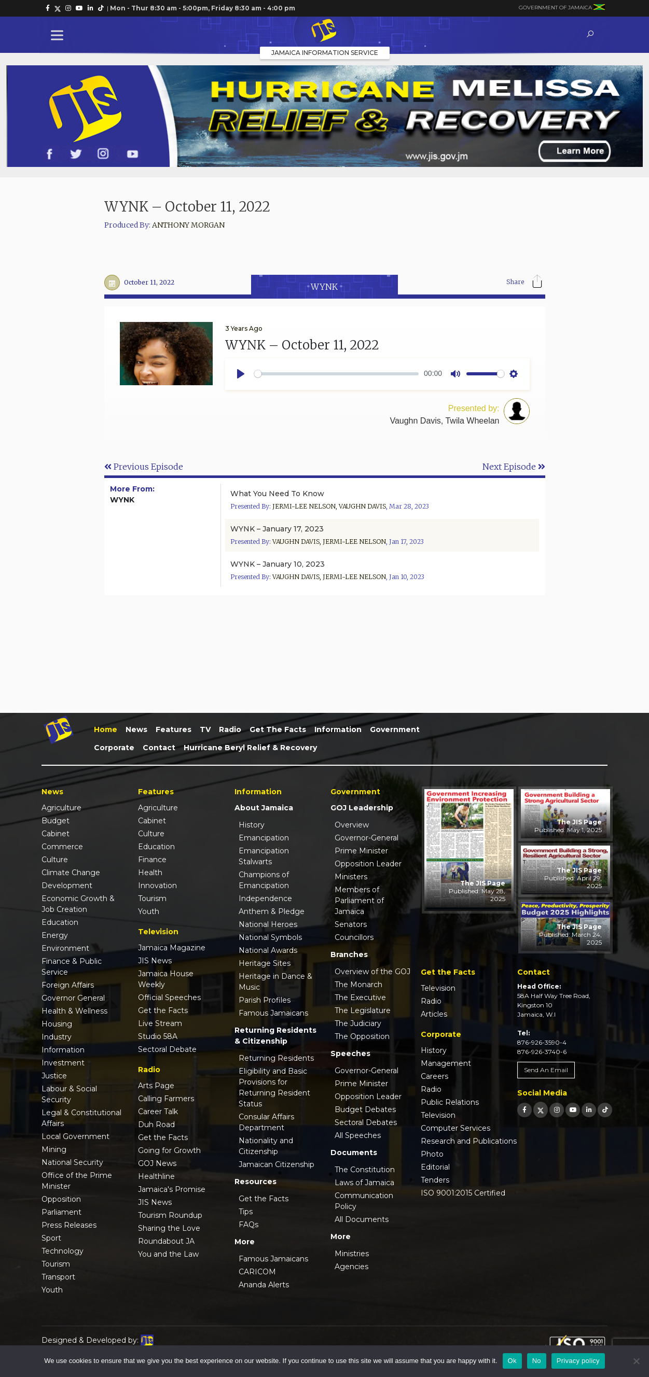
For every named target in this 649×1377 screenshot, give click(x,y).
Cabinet (56, 833)
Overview (352, 825)
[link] (47, 8)
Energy (55, 935)
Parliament (61, 1212)
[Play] (240, 374)
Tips (246, 1211)
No (536, 1361)
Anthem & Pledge (272, 911)
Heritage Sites (265, 963)
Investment (63, 1062)
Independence (265, 898)
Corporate (114, 747)
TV (205, 729)
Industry (57, 1037)
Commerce (62, 846)
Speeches (350, 1053)
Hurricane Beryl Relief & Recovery (250, 747)
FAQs (248, 1224)
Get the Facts (278, 729)
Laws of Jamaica (364, 1182)
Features (173, 729)
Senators (351, 924)
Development (67, 885)
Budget (56, 820)
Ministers (351, 876)
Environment (65, 948)
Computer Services (455, 1128)
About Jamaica (263, 807)
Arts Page (156, 1085)
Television (438, 988)
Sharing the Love (169, 1228)
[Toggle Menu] (59, 35)
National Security (72, 1162)
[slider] (336, 374)
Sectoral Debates (366, 1122)
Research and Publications (469, 1141)
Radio (230, 729)
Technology (63, 1251)
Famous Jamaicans (273, 1013)
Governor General (73, 998)
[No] (636, 1361)
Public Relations (450, 1102)
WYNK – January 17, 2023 (277, 528)
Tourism (56, 1264)
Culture (55, 859)
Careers (434, 1076)
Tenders (435, 1180)
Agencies (351, 1266)
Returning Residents (276, 1058)
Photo (432, 1154)
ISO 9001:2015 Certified (463, 1193)
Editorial (435, 1167)
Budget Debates (365, 1109)
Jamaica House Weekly (166, 979)
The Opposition (362, 1036)
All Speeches (358, 1135)
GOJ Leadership (361, 807)
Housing (57, 1024)
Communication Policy (364, 1201)
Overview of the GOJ (372, 971)
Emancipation (264, 837)
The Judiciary (358, 1023)
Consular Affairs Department (266, 1122)
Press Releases (69, 1225)
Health (150, 872)
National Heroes (268, 924)
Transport (58, 1277)
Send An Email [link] (546, 1070)
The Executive (360, 997)
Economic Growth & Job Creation (78, 904)
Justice (54, 1075)
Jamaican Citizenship (276, 1164)
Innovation (157, 885)
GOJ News (157, 1163)
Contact (159, 747)
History (252, 825)
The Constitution (365, 1169)
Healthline (156, 1176)
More (244, 1241)
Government (395, 729)
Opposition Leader (368, 863)
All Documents (362, 1219)
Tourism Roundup (170, 1215)
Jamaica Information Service (324, 53)
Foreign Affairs (68, 985)
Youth (52, 1290)
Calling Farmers (166, 1098)
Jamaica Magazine (171, 947)
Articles (434, 1014)
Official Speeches (169, 997)
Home (105, 729)
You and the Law (168, 1254)
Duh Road (156, 1124)
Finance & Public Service (72, 967)
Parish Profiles (265, 1000)
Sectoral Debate (167, 1049)
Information (338, 729)
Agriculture (61, 807)
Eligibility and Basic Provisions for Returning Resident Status (274, 1087)
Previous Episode (143, 466)
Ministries (352, 1253)
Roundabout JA (166, 1241)
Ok (512, 1361)
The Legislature (363, 1010)
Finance (152, 859)
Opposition (61, 1199)
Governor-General (366, 837)
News (136, 729)
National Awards (268, 950)
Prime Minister (361, 850)
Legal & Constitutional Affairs (81, 1118)
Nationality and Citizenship (266, 1146)
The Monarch (358, 984)
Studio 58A (157, 1036)
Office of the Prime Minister (77, 1181)
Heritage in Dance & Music (275, 982)
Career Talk (158, 1111)
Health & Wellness (74, 1011)
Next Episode (513, 466)
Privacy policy (578, 1361)
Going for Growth (169, 1150)
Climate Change (71, 872)
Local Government (75, 1136)
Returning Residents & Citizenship (275, 1035)
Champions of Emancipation (264, 880)
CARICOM (257, 1271)
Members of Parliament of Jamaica (359, 900)
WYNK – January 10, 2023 (277, 564)
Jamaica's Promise (171, 1189)
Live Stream (160, 1023)
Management (446, 1063)
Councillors (354, 937)
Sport (51, 1238)
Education (60, 922)
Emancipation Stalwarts (264, 856)
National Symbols (270, 937)
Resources (255, 1181)
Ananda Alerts (264, 1284)
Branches (349, 954)
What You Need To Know (277, 493)
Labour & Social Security (69, 1094)
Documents (353, 1152)
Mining (54, 1149)
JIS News (155, 960)
